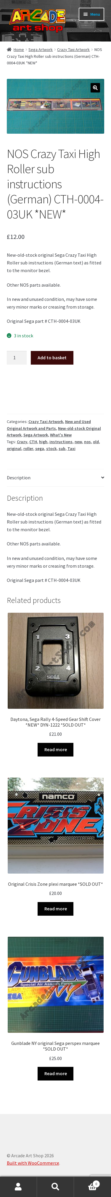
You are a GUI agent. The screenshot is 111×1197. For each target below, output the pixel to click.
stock (51, 448)
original (14, 448)
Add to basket (52, 357)
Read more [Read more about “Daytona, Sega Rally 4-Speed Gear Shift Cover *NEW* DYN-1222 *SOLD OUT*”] (55, 749)
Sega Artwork (40, 49)
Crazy (22, 441)
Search (55, 1187)
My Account (18, 1187)
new (78, 441)
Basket (87, 1182)
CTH (33, 441)
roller (28, 448)
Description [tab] (18, 478)
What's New (61, 435)
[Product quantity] (17, 358)
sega (39, 448)
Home (19, 49)
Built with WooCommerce (33, 1163)
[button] (95, 87)
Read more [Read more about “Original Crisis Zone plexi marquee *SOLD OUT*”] (55, 909)
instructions (61, 441)
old (96, 441)
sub (62, 448)
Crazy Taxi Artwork (73, 49)
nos (87, 441)
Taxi (71, 448)
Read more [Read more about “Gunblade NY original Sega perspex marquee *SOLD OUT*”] (55, 1073)
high (43, 441)
